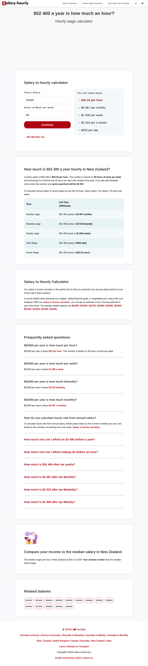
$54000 (69, 600)
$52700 (92, 306)
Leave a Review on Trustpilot (74, 646)
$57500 (39, 606)
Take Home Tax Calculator (119, 3)
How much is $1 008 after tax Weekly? (49, 501)
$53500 (59, 600)
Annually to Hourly (29, 635)
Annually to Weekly (96, 635)
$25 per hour (55, 351)
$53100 (27, 309)
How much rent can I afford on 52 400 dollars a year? (59, 439)
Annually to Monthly (117, 635)
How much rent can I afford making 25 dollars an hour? (61, 452)
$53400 (53, 309)
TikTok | (68, 629)
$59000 (59, 606)
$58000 (49, 606)
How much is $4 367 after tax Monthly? (50, 477)
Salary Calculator (70, 3)
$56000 (109, 600)
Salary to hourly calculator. (86, 427)
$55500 (99, 600)
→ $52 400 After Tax (34, 137)
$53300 (44, 309)
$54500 (79, 600)
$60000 (69, 606)
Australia (84, 641)
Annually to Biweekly (73, 635)
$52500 (75, 306)
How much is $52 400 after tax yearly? (49, 464)
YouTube (80, 629)
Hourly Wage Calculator (92, 3)
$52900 (109, 306)
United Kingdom (61, 641)
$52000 (39, 600)
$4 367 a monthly (57, 405)
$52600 (83, 306)
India (108, 641)
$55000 (89, 600)
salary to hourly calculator (56, 302)
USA (39, 641)
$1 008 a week (56, 369)
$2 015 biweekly (57, 387)
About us (88, 658)
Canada (47, 641)
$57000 (29, 606)
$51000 (29, 600)
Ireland (74, 641)
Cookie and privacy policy (68, 658)
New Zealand (98, 641)
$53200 (36, 309)
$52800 (100, 306)
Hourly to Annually (50, 635)
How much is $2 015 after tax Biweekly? (50, 489)
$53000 (117, 306)
